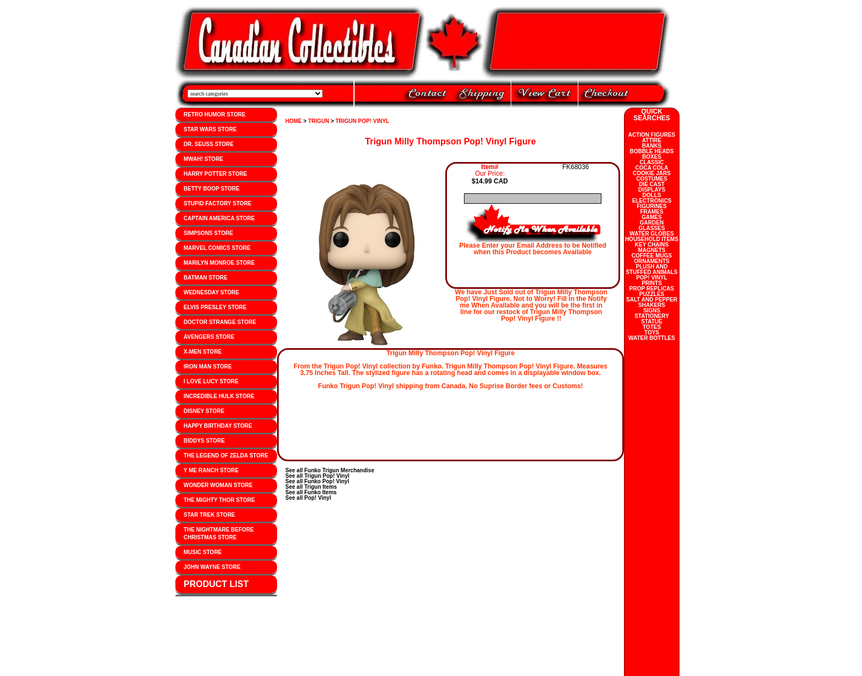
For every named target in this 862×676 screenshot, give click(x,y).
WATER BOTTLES (651, 338)
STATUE (651, 322)
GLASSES (652, 228)
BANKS (652, 146)
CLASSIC (652, 162)
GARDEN (652, 223)
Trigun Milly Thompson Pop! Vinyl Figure (450, 141)
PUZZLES (652, 294)
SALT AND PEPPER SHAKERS (651, 302)
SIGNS (651, 311)
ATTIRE (651, 140)
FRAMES (651, 212)
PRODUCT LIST (216, 584)
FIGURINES (651, 206)
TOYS (651, 332)
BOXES (651, 157)
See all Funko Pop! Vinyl (317, 481)
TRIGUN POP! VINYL (362, 121)
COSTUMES (651, 179)
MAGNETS (652, 250)
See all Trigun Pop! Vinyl (317, 476)
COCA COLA (651, 168)
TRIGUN (318, 121)
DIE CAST (652, 184)
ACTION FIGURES (652, 135)
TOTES (652, 327)
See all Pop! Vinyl (308, 498)
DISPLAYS (651, 190)
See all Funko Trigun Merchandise (329, 470)
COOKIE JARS (652, 173)
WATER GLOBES (651, 234)
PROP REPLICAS (652, 289)
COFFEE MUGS (652, 256)
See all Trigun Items (311, 487)
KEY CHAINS (652, 245)
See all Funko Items (310, 492)
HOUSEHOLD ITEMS (651, 239)
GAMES (652, 217)
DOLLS (652, 195)
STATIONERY (651, 316)
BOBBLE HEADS (651, 151)
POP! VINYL (651, 278)
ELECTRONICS (652, 201)
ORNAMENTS (651, 261)
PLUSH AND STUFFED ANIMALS (651, 269)
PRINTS (652, 283)
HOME (293, 121)
